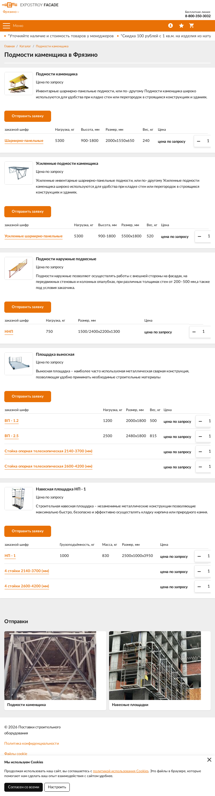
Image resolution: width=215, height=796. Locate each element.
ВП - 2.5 (12, 436)
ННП (9, 332)
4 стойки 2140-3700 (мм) (27, 571)
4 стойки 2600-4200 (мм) (27, 586)
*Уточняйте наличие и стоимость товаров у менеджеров (61, 36)
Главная (9, 46)
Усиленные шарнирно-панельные (34, 236)
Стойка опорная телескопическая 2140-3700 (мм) (48, 451)
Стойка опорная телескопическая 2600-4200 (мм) (48, 466)
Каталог (25, 46)
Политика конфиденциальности (31, 744)
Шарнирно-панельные (24, 141)
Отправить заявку (28, 116)
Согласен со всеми (23, 787)
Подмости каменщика (52, 46)
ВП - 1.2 (12, 421)
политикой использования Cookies (120, 771)
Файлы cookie (15, 754)
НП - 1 (10, 556)
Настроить (57, 787)
